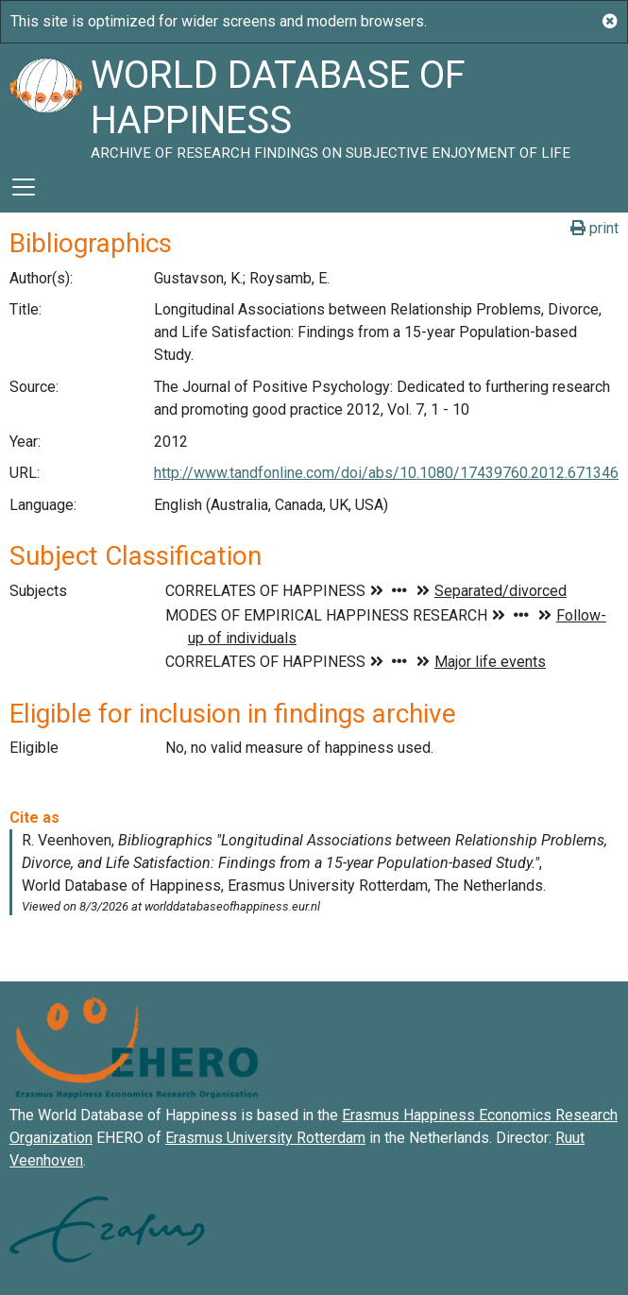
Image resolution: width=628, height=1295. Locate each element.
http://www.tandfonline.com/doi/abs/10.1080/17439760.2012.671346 (386, 473)
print (594, 228)
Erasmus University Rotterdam (265, 1138)
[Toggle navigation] (23, 187)
